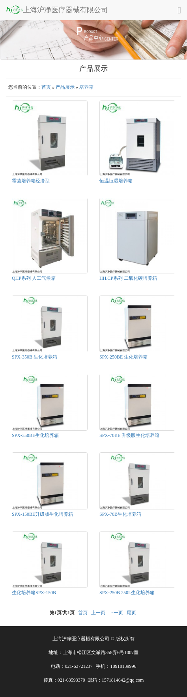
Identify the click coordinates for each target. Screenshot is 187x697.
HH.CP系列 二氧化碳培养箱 (128, 278)
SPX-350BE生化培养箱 (35, 435)
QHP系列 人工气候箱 (34, 278)
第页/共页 (62, 612)
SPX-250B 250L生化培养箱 (127, 592)
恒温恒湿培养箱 (116, 181)
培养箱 (86, 87)
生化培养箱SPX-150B (34, 592)
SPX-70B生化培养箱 (120, 514)
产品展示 (65, 87)
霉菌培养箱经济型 (31, 181)
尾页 (131, 612)
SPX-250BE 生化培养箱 (123, 357)
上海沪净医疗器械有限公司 (57, 9)
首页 (46, 87)
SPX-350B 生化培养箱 (34, 357)
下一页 (116, 612)
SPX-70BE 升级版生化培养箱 (129, 435)
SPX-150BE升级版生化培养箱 (42, 514)
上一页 (98, 612)
